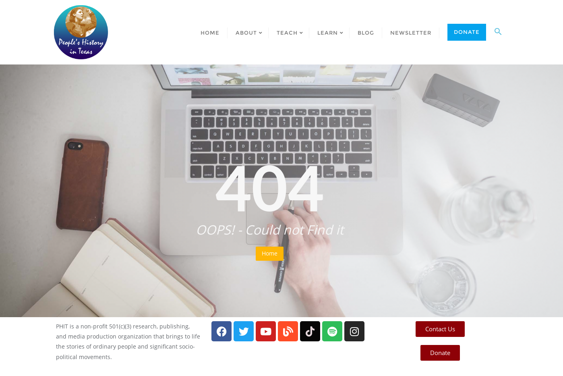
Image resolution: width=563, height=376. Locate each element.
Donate (467, 32)
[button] (498, 32)
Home (269, 253)
